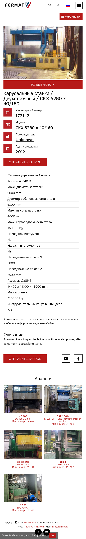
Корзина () (71, 16)
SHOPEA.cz (30, 522)
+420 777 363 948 (34, 526)
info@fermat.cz (60, 526)
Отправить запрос (25, 162)
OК (52, 535)
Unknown (25, 139)
